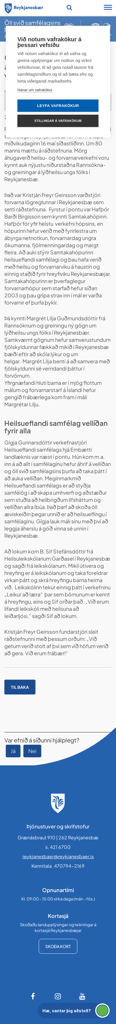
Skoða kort (58, 946)
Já (13, 751)
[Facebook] (33, 996)
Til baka (20, 687)
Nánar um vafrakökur (34, 90)
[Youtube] (82, 996)
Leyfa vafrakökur (58, 106)
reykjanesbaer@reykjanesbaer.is (58, 856)
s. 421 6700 (58, 847)
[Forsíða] (24, 7)
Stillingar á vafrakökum (57, 120)
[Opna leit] (69, 7)
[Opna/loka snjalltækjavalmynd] (108, 8)
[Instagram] (58, 996)
